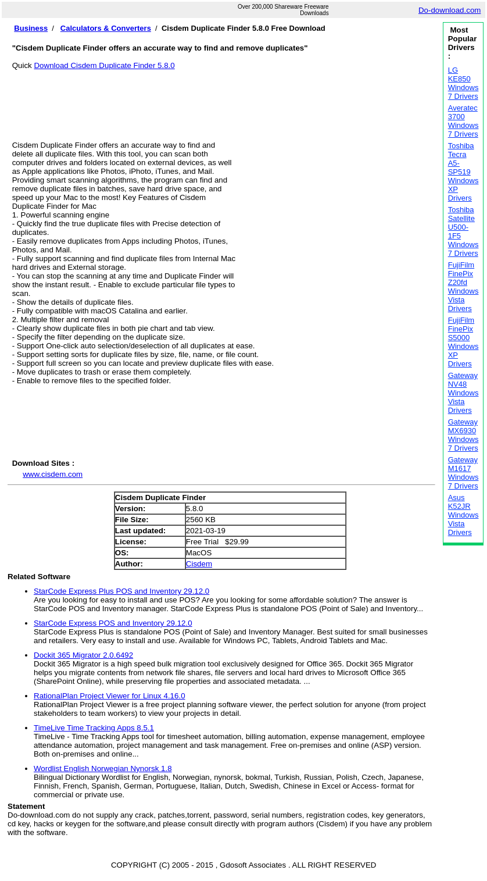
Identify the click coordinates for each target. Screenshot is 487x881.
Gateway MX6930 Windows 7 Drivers (463, 435)
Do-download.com (449, 10)
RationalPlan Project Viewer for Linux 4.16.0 (109, 695)
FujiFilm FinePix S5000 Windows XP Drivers (463, 342)
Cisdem (199, 563)
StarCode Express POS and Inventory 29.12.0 (113, 623)
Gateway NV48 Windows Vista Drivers (463, 393)
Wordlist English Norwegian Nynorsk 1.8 (103, 768)
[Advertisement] (223, 96)
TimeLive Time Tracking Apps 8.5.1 (94, 727)
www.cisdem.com (53, 474)
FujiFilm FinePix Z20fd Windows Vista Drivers (463, 287)
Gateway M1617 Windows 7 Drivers (463, 472)
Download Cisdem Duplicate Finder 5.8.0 (104, 65)
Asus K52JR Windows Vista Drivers (463, 515)
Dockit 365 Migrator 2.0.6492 (83, 655)
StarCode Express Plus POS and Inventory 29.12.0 (121, 591)
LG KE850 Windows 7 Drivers (463, 83)
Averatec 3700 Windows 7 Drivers (463, 121)
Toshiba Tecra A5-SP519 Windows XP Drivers (463, 171)
